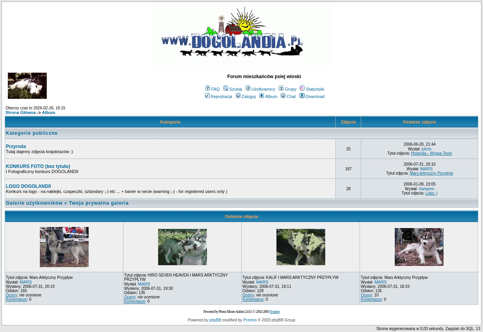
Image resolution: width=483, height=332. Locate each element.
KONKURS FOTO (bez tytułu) (38, 166)
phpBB (215, 320)
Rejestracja (218, 96)
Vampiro (426, 188)
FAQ (212, 89)
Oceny (11, 295)
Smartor (275, 311)
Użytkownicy (260, 89)
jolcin (426, 148)
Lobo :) (431, 193)
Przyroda (16, 146)
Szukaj (232, 89)
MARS (426, 168)
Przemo (250, 320)
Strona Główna (20, 112)
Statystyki (312, 89)
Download (312, 96)
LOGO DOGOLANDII (28, 186)
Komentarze (16, 299)
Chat (288, 96)
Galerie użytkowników (34, 203)
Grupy (287, 89)
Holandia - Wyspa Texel (431, 153)
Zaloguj (246, 96)
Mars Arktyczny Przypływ (431, 173)
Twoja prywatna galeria (99, 203)
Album (268, 96)
